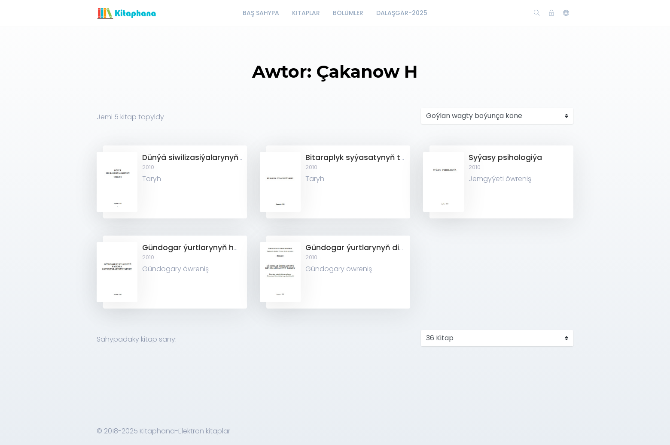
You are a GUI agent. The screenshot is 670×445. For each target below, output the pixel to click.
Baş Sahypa (261, 13)
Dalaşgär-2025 (401, 13)
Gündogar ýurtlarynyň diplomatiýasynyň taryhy (396, 247)
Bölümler (348, 13)
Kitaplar (306, 13)
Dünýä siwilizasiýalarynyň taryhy (203, 157)
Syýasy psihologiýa (505, 157)
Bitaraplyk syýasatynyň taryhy (363, 157)
